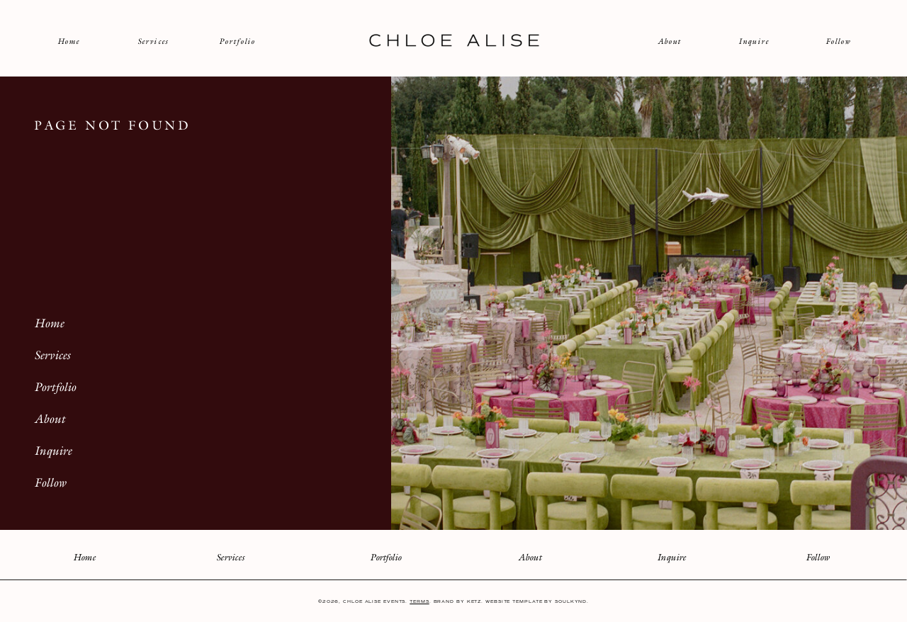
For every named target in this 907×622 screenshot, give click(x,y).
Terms (419, 601)
